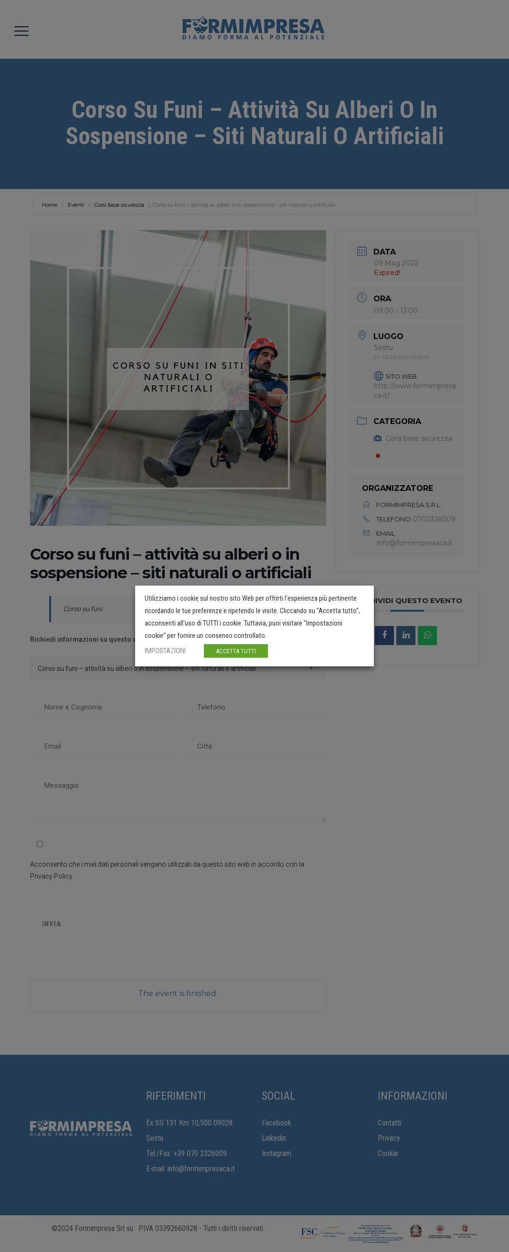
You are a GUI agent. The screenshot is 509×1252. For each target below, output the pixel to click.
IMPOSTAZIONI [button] (165, 651)
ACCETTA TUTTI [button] (236, 651)
